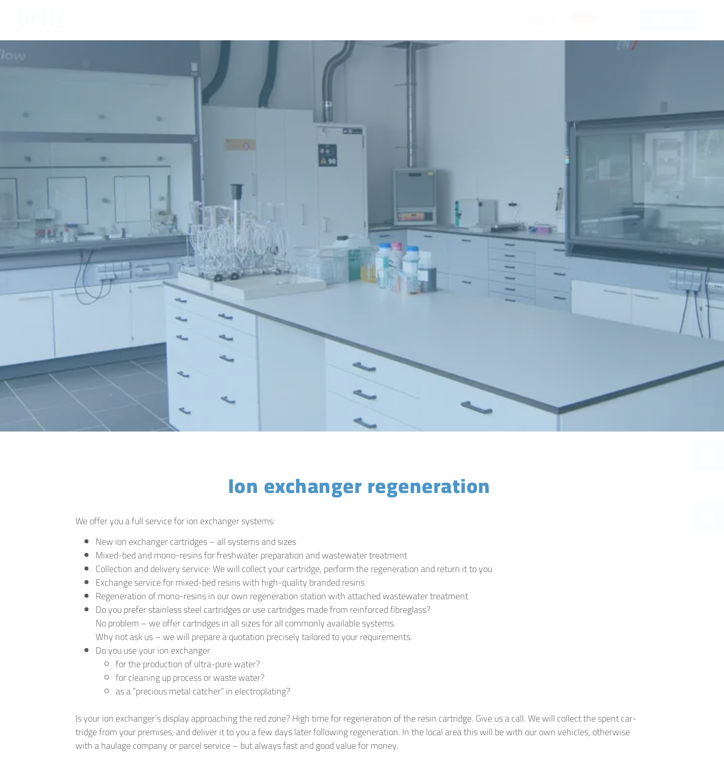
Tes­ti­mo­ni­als (406, 20)
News (461, 20)
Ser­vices (339, 20)
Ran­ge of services (262, 20)
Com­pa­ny (185, 20)
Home (138, 20)
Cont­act (501, 20)
